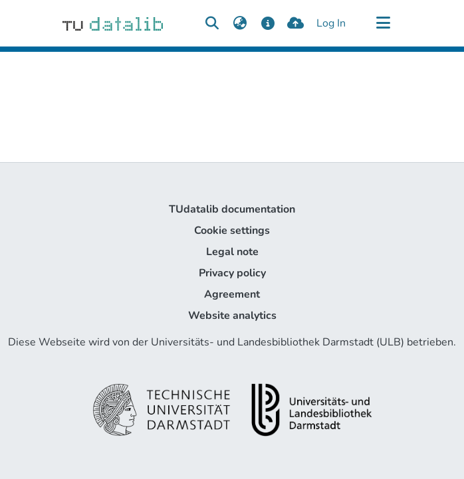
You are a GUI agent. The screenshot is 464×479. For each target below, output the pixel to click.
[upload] (295, 23)
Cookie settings (232, 230)
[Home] (112, 23)
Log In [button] (331, 23)
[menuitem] (239, 23)
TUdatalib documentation (232, 209)
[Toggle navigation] (383, 23)
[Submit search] (211, 23)
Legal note (232, 251)
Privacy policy (232, 273)
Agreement (232, 294)
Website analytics (232, 315)
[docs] (267, 23)
